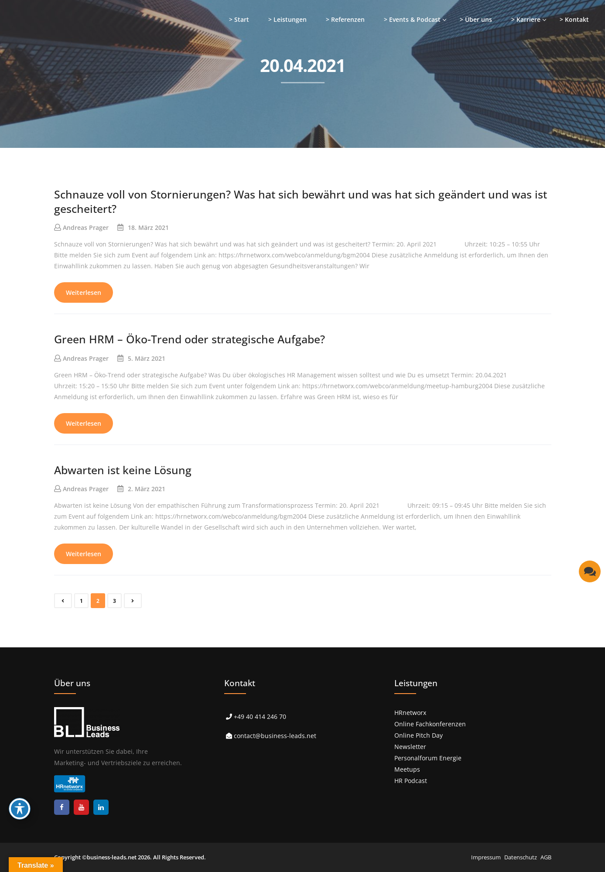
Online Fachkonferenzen (430, 724)
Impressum (486, 857)
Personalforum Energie (427, 758)
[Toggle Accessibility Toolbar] (19, 808)
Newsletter (410, 746)
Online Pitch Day (418, 735)
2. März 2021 (146, 489)
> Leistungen (287, 19)
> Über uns (476, 19)
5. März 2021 (146, 358)
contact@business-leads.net (275, 736)
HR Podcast (410, 780)
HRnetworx (410, 712)
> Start (239, 19)
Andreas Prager (86, 227)
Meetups (407, 769)
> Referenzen (345, 19)
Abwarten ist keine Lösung (122, 469)
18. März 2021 (148, 227)
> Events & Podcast (412, 19)
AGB (545, 857)
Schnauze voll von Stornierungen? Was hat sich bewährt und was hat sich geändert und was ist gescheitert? (300, 201)
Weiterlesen (83, 292)
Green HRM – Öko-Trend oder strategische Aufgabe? (189, 339)
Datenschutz (520, 857)
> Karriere (525, 19)
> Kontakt (574, 19)
